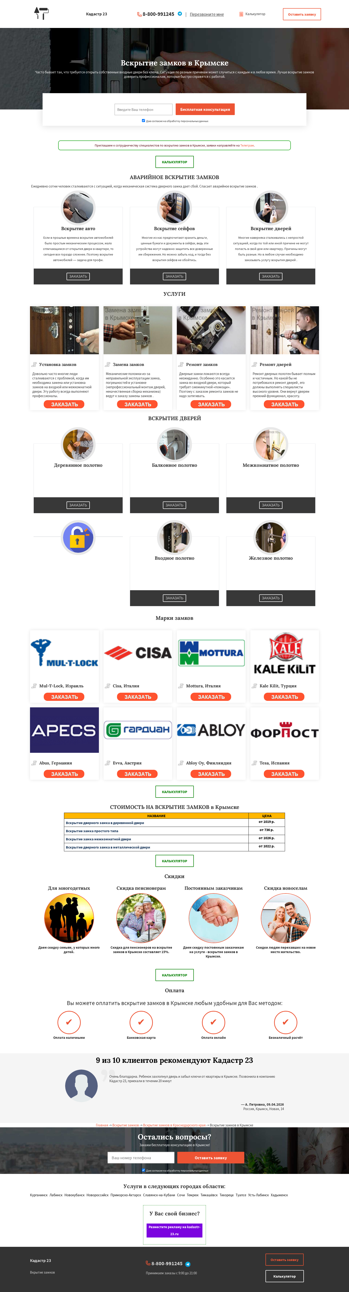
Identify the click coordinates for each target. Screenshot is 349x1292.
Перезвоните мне (207, 14)
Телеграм (247, 145)
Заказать (78, 276)
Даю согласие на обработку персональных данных (175, 121)
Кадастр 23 (40, 1260)
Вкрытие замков (42, 1272)
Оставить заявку (302, 14)
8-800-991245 (158, 13)
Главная (102, 1125)
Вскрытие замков (125, 1125)
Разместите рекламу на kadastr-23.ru (174, 1230)
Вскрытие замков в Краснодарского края (174, 1125)
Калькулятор (252, 14)
